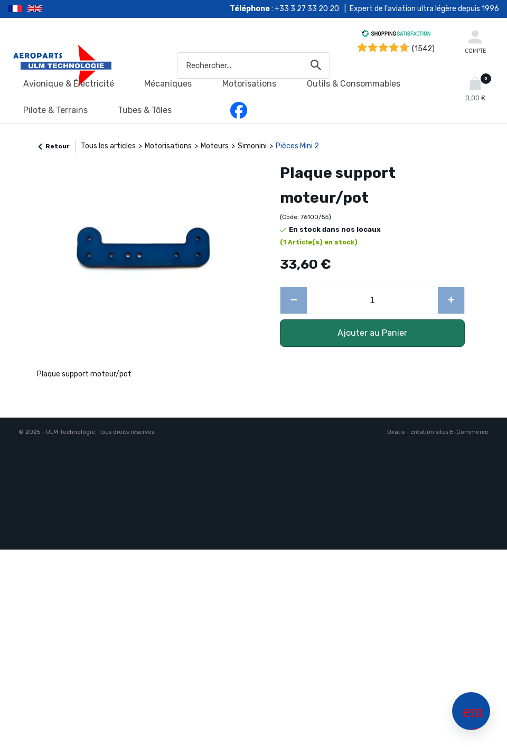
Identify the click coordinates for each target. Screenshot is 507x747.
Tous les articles (108, 145)
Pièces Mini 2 (297, 145)
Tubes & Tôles (145, 110)
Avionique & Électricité (68, 84)
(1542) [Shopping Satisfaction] (423, 48)
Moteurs (215, 145)
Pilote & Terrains (55, 110)
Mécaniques (168, 84)
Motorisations (249, 84)
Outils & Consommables (353, 84)
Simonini (252, 145)
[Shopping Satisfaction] (396, 35)
